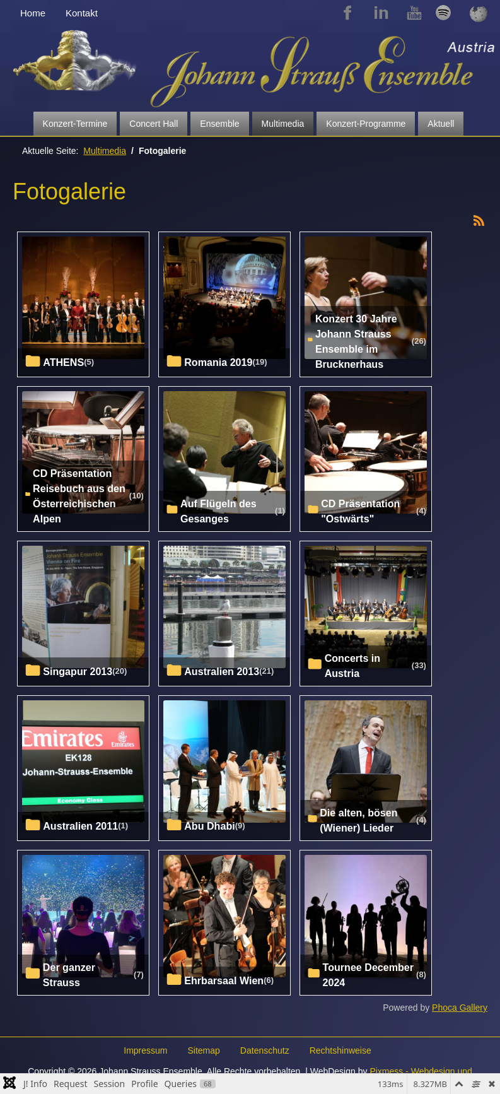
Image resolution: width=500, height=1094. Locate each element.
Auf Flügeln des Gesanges (218, 511)
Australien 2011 (80, 826)
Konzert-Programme (365, 124)
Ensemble (219, 124)
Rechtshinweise (340, 1050)
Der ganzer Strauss (69, 975)
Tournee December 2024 (368, 975)
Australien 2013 (221, 671)
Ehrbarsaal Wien (224, 980)
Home (32, 13)
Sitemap (203, 1050)
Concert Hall (153, 124)
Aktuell (440, 124)
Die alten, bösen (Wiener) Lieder (358, 820)
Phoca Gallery (459, 1008)
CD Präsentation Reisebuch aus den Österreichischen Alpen (79, 496)
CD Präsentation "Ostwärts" (360, 511)
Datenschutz (264, 1050)
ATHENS (63, 362)
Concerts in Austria (353, 665)
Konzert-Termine (75, 124)
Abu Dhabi (209, 826)
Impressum (145, 1050)
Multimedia (283, 124)
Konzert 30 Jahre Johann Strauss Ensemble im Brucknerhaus (356, 341)
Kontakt (82, 13)
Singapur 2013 (77, 671)
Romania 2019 (218, 362)
